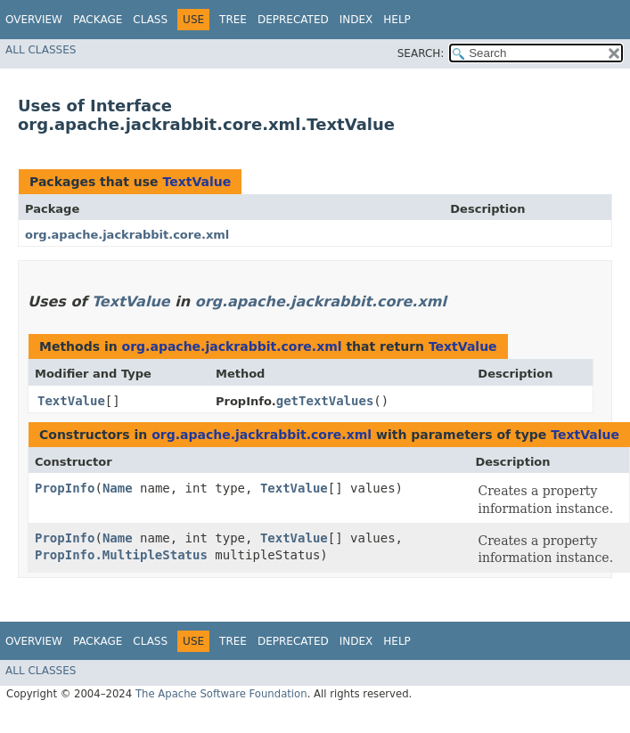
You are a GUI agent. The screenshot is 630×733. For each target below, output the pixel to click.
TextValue (196, 182)
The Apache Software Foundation (221, 694)
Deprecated (293, 19)
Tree (233, 19)
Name (117, 488)
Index (356, 19)
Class (150, 19)
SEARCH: (421, 53)
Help (397, 19)
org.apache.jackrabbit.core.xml (127, 234)
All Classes (40, 50)
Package (97, 19)
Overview (33, 19)
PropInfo (64, 488)
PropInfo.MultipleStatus (121, 555)
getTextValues (325, 401)
